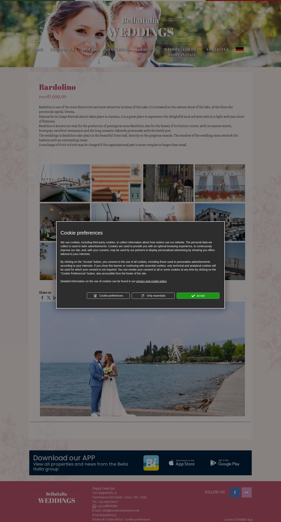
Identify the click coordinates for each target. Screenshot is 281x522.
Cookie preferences (108, 296)
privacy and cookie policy (151, 281)
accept (198, 296)
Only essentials (153, 296)
